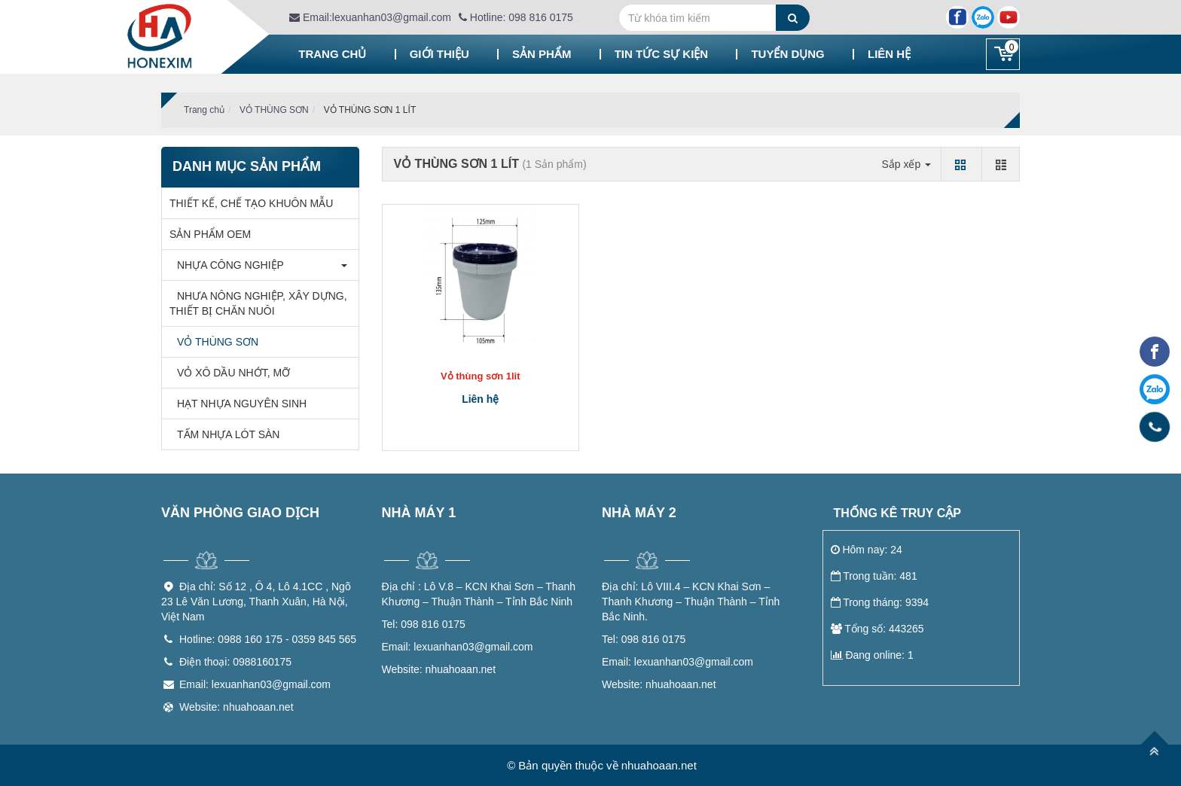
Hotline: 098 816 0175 (516, 17)
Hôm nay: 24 (866, 550)
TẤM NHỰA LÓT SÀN (224, 434)
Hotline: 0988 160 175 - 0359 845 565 (267, 639)
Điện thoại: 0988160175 (235, 662)
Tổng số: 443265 (877, 629)
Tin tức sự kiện (662, 53)
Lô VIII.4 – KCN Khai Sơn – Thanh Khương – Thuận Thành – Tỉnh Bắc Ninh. (691, 601)
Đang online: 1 (872, 655)
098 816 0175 (423, 624)
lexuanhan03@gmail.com (457, 647)
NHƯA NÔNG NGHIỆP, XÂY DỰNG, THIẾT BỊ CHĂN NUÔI (258, 303)
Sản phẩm (541, 53)
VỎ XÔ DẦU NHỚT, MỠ (229, 373)
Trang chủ (332, 53)
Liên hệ (889, 53)
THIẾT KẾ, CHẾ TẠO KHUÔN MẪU (251, 203)
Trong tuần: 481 (874, 576)
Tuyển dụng (787, 53)
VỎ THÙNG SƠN (274, 110)
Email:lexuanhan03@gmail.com (370, 17)
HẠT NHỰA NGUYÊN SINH (238, 404)
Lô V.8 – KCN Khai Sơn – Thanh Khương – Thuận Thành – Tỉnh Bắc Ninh (479, 594)
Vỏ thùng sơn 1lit (480, 376)
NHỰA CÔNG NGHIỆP (226, 265)
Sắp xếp (906, 164)
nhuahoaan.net (439, 669)
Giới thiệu (439, 53)
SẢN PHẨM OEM (210, 234)
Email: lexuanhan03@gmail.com (255, 684)
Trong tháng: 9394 (880, 602)
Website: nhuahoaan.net (236, 707)
